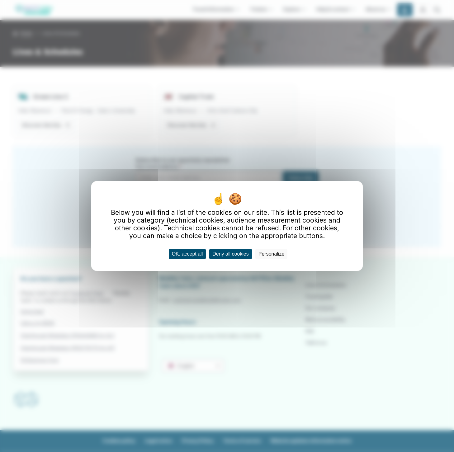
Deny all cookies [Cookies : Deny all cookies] (230, 254)
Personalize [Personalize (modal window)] (271, 254)
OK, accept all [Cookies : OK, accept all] (187, 254)
